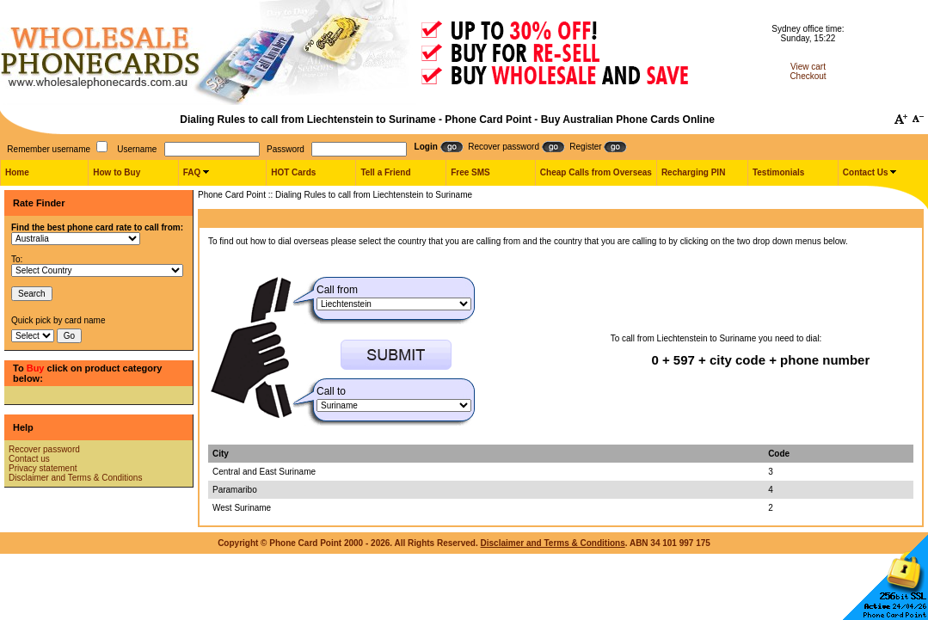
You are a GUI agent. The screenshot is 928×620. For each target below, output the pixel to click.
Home (17, 172)
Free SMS (470, 172)
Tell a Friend (385, 172)
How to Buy (116, 172)
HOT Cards (293, 172)
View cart (808, 66)
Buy (36, 368)
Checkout (808, 76)
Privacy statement (43, 468)
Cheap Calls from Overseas (596, 172)
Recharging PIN (693, 172)
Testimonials (778, 172)
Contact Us (865, 172)
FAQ (192, 172)
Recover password (44, 449)
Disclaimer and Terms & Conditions (75, 477)
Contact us (29, 458)
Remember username (48, 149)
